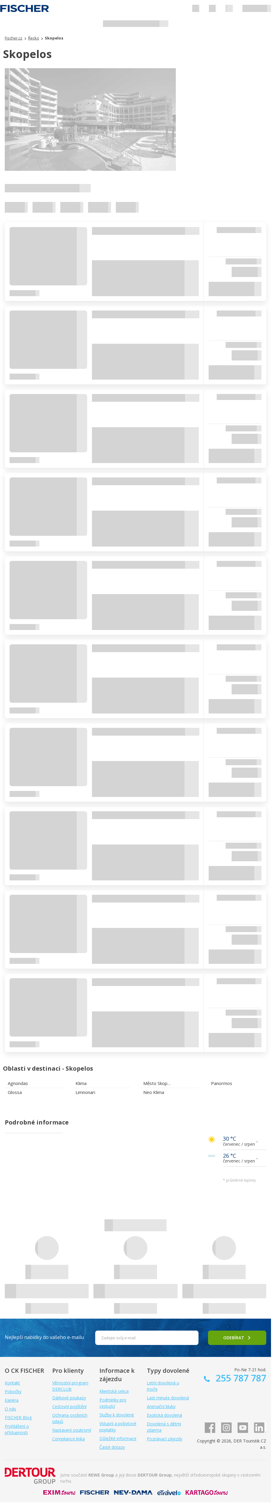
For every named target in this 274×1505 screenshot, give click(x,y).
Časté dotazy (112, 1447)
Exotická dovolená (164, 1415)
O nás (10, 1409)
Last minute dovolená (168, 1398)
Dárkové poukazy (69, 1398)
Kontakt (12, 1383)
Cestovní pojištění (69, 1406)
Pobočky (13, 1391)
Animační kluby (161, 1406)
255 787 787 (239, 1378)
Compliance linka (68, 1439)
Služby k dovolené (116, 1415)
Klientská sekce (114, 1391)
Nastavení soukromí (71, 1430)
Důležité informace (117, 1438)
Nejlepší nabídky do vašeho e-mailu (44, 1337)
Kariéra (12, 1400)
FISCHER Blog (18, 1417)
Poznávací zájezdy (164, 1439)
